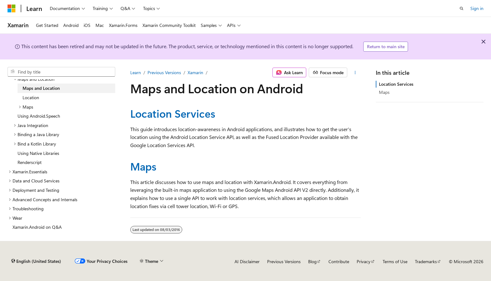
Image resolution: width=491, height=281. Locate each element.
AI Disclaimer (247, 261)
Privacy (363, 261)
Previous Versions (164, 72)
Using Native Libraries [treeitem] (38, 153)
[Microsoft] (12, 8)
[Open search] (461, 8)
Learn (135, 72)
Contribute (338, 261)
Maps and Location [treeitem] (41, 88)
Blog (312, 261)
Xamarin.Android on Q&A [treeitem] (37, 227)
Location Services (172, 113)
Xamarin (195, 72)
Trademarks (426, 261)
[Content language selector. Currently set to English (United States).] (36, 261)
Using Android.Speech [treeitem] (39, 116)
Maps (143, 166)
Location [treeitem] (31, 97)
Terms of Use (395, 261)
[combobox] (61, 72)
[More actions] (355, 73)
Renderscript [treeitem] (30, 162)
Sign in (476, 8)
